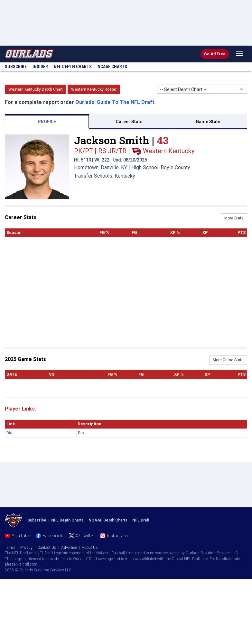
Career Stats (129, 121)
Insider (40, 66)
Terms (10, 547)
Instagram (117, 535)
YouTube (21, 535)
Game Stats (208, 121)
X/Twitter (85, 535)
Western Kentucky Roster (94, 89)
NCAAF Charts (112, 66)
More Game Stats (228, 360)
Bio (9, 432)
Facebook (52, 535)
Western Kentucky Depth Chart (35, 89)
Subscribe (16, 66)
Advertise (69, 547)
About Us (90, 547)
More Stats (234, 218)
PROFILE (47, 121)
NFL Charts (73, 66)
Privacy (26, 547)
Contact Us (46, 547)
